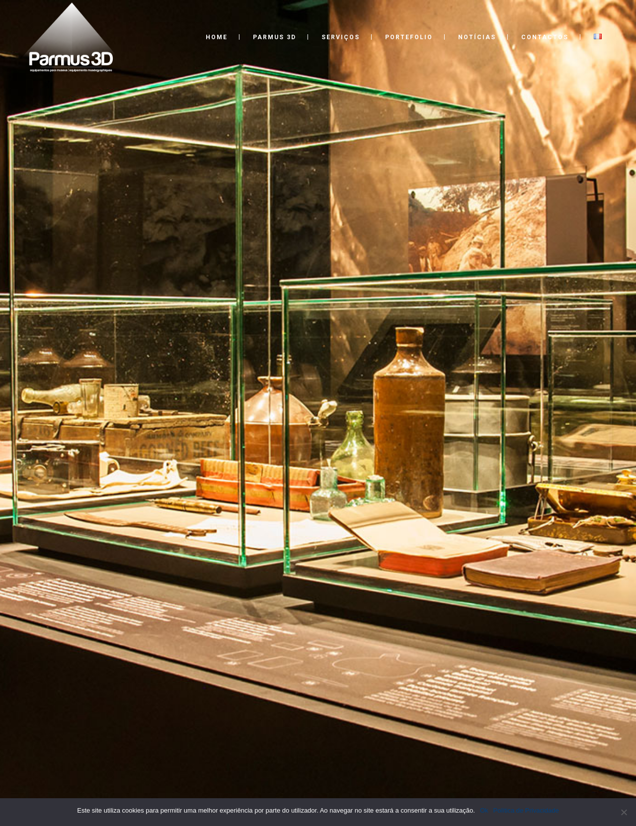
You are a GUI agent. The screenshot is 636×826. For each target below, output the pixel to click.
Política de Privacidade (526, 810)
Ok (484, 810)
